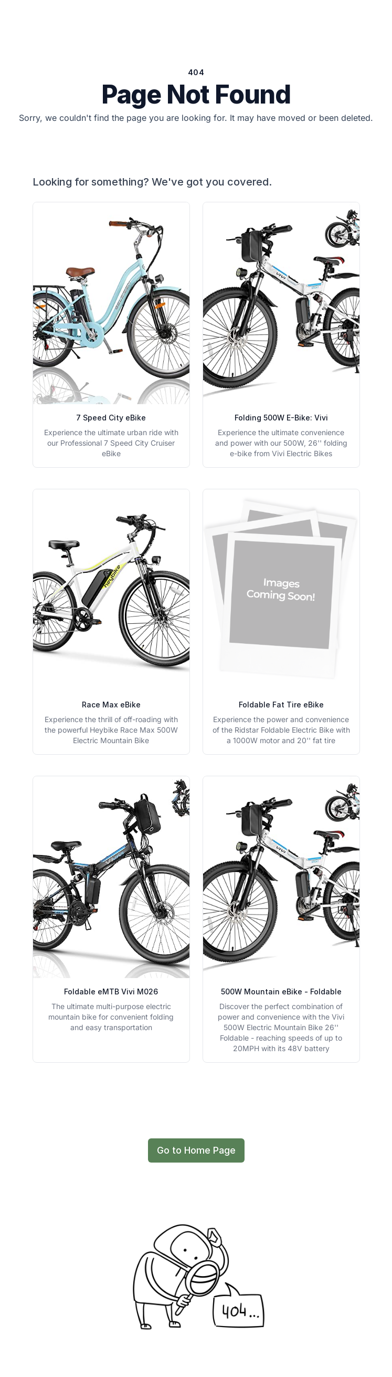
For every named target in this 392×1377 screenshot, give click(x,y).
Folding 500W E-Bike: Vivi (281, 417)
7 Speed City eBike (111, 417)
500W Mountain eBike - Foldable (281, 991)
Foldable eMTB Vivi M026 (111, 991)
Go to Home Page (196, 1150)
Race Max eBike (111, 704)
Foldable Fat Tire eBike (281, 704)
